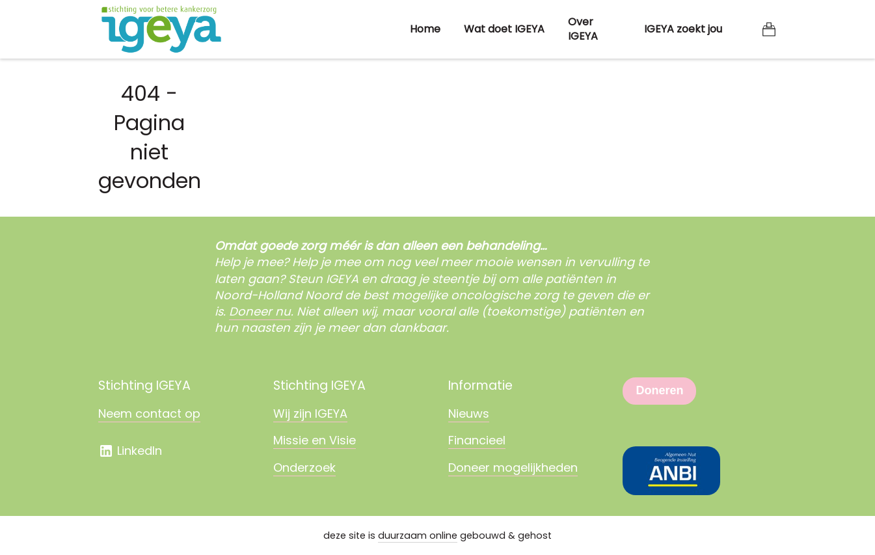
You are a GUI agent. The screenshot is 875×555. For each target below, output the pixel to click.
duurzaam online (417, 535)
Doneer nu (260, 311)
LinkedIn (130, 450)
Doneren (659, 390)
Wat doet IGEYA (504, 28)
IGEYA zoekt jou (683, 28)
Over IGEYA (583, 29)
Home (425, 28)
